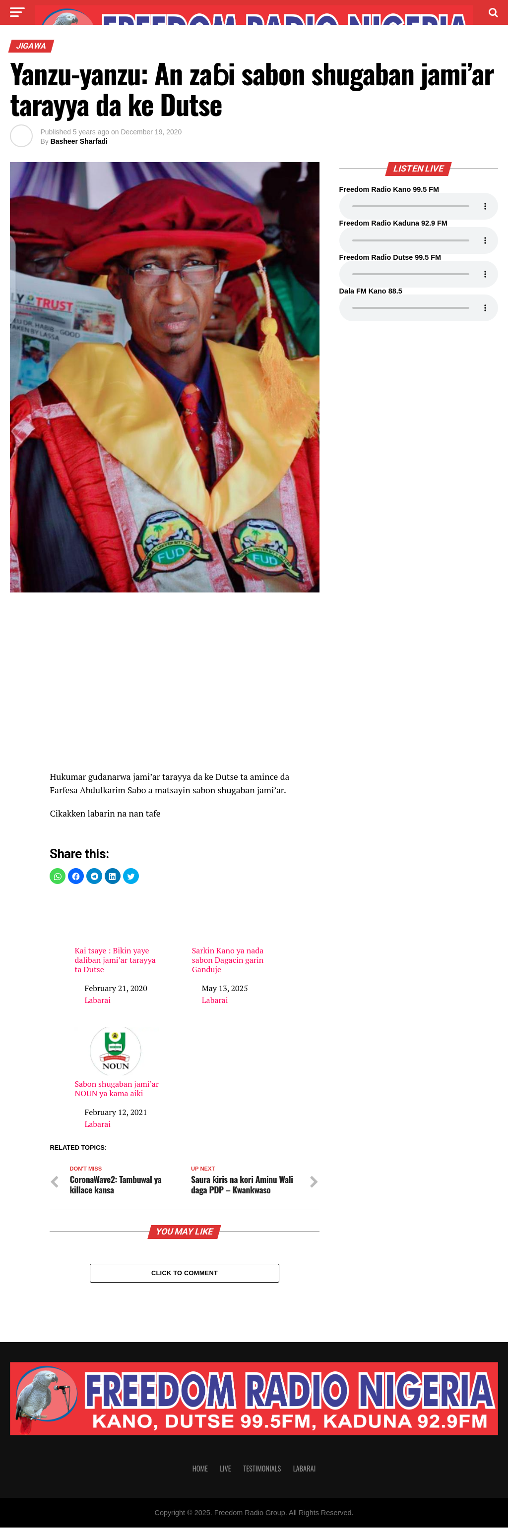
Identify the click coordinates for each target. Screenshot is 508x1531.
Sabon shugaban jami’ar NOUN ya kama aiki (116, 1062)
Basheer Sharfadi (79, 141)
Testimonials (262, 1472)
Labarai (97, 1000)
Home (200, 1472)
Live (225, 1472)
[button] (57, 876)
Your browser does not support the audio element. (418, 206)
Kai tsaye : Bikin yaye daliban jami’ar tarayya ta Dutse (116, 934)
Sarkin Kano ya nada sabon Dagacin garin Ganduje (234, 934)
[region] (184, 686)
